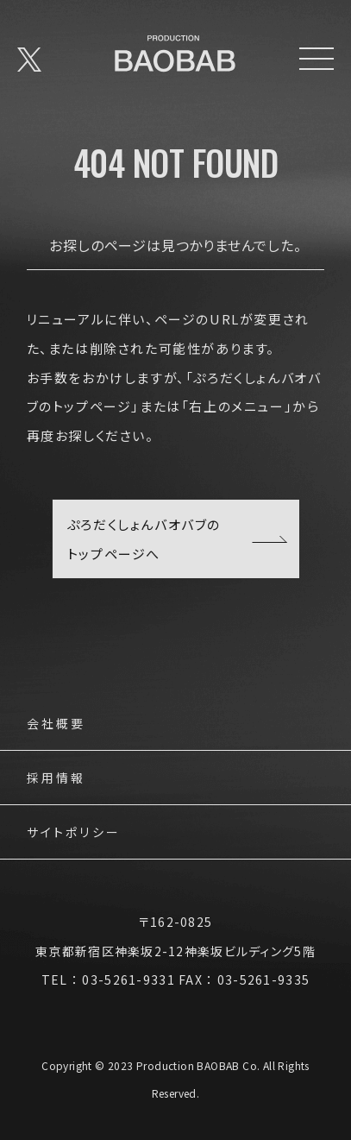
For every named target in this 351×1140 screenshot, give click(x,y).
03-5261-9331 (128, 979)
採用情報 (56, 779)
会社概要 (56, 724)
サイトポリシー (74, 833)
